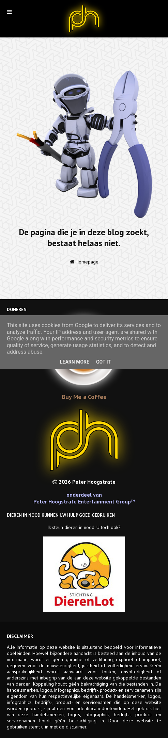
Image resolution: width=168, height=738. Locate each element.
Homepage (84, 262)
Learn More (74, 362)
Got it (103, 362)
